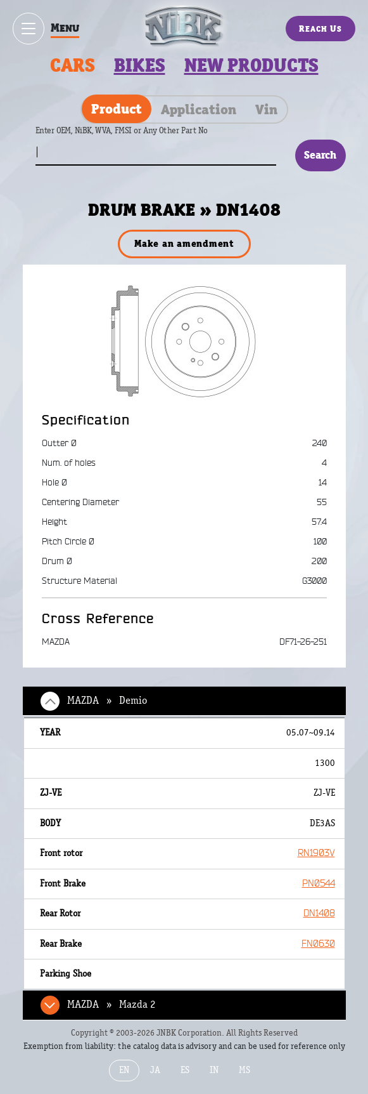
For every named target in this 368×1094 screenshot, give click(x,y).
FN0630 (318, 944)
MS (244, 1070)
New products (251, 65)
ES (185, 1070)
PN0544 (318, 884)
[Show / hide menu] (28, 28)
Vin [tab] (266, 109)
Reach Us (320, 28)
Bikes (139, 65)
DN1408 (319, 913)
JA (155, 1070)
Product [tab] (116, 109)
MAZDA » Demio (107, 700)
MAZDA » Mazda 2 (111, 1004)
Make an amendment (184, 243)
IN (214, 1070)
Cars (72, 65)
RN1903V (316, 853)
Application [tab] (198, 109)
